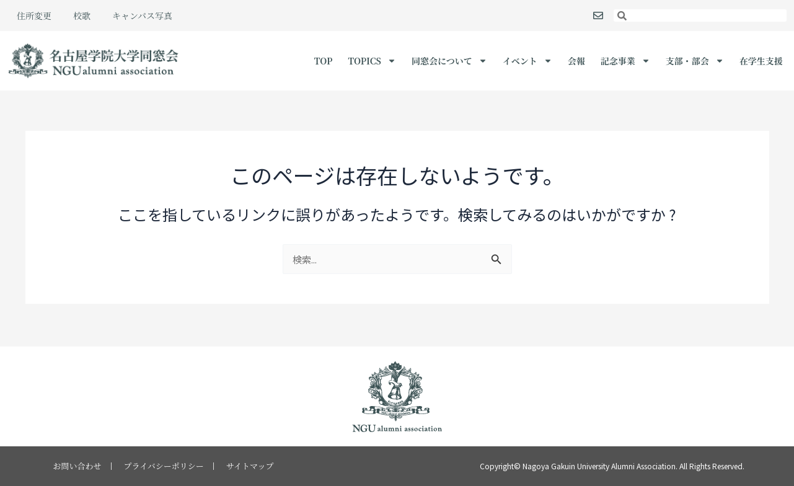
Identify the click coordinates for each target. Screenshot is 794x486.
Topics (372, 60)
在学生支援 (761, 61)
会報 (576, 61)
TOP (323, 61)
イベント (527, 60)
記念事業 (625, 60)
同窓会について (449, 60)
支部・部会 (695, 60)
